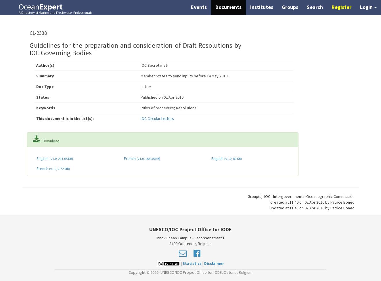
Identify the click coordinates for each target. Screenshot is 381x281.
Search (315, 7)
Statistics (192, 263)
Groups (290, 7)
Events (199, 7)
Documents (228, 7)
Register (341, 7)
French (141, 158)
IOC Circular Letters (157, 118)
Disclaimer (214, 263)
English (54, 158)
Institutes (261, 7)
